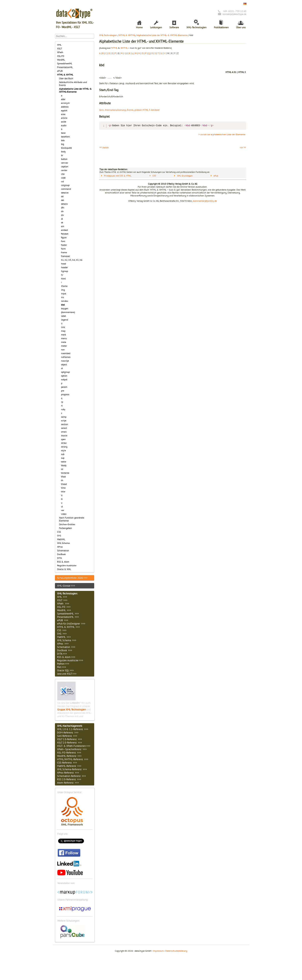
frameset (65, 256)
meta (63, 342)
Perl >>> (61, 667)
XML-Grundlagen (185, 175)
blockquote (66, 147)
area (63, 114)
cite (63, 173)
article (64, 117)
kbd (63, 304)
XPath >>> (63, 603)
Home (139, 27)
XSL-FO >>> (64, 607)
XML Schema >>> (66, 640)
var (62, 510)
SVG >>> (62, 633)
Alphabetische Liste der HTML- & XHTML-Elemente (75, 90)
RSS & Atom (63, 561)
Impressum (158, 950)
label (63, 315)
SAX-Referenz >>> (67, 736)
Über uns (240, 27)
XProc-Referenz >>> (68, 772)
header (64, 267)
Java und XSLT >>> (67, 673)
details (64, 203)
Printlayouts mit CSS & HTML (117, 175)
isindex (64, 300)
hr (62, 274)
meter (64, 345)
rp (62, 401)
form (63, 248)
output (64, 379)
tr (62, 495)
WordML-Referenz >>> (69, 756)
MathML (61, 539)
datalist (64, 192)
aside (63, 121)
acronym (65, 102)
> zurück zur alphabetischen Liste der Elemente (222, 134)
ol (62, 368)
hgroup (64, 271)
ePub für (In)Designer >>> (71, 623)
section (64, 424)
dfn (62, 207)
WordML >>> (64, 610)
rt (62, 405)
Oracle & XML (64, 569)
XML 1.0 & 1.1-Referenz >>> (72, 729)
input (63, 293)
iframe (64, 286)
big (62, 144)
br (62, 155)
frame (64, 252)
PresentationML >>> (68, 617)
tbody (64, 465)
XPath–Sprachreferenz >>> (72, 749)
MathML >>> (64, 637)
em (62, 226)
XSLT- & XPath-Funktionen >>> (73, 746)
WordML (61, 59)
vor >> (243, 147)
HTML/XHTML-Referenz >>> (72, 759)
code (63, 177)
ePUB (60, 70)
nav (63, 349)
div (62, 215)
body (63, 151)
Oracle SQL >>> (65, 670)
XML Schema (63, 543)
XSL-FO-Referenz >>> (69, 752)
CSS (59, 531)
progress (65, 394)
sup (62, 457)
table (63, 461)
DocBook (61, 554)
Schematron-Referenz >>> (71, 776)
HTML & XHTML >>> (68, 627)
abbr (63, 99)
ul (62, 506)
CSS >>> (62, 630)
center (64, 170)
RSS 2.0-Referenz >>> (69, 779)
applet (64, 110)
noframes (65, 357)
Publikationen (221, 27)
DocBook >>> (64, 650)
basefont (65, 136)
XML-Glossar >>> (66, 585)
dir (62, 211)
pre (62, 390)
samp (63, 416)
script (63, 420)
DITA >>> (62, 653)
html (63, 278)
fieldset (64, 233)
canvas (64, 162)
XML (59, 44)
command (66, 188)
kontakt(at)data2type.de (234, 14)
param (64, 386)
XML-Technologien (196, 27)
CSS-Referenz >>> (67, 762)
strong (64, 446)
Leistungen (156, 27)
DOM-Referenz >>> (67, 732)
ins (62, 297)
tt (62, 498)
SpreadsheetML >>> (68, 613)
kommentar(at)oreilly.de (205, 200)
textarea (65, 472)
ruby (63, 409)
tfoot (63, 476)
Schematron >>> (66, 647)
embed (64, 229)
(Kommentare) (68, 312)
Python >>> (63, 663)
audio (63, 125)
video (63, 513)
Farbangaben (65, 528)
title (63, 491)
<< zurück (104, 147)
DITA (59, 557)
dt (62, 222)
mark (63, 334)
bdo (63, 140)
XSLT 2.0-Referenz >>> (69, 742)
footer (64, 244)
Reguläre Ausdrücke (66, 565)
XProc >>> (63, 643)
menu (64, 338)
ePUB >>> (62, 620)
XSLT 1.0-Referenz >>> (69, 739)
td (62, 469)
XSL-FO (60, 55)
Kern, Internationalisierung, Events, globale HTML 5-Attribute (129, 109)
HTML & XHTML (65, 74)
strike (64, 442)
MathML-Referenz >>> (69, 766)
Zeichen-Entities (67, 524)
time (63, 487)
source (64, 435)
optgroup (65, 371)
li (61, 323)
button (64, 159)
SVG (59, 535)
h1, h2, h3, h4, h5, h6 (71, 259)
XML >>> (62, 597)
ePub (215, 175)
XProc (60, 546)
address (64, 106)
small (64, 431)
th (62, 480)
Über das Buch (66, 78)
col (62, 181)
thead (64, 484)
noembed (65, 353)
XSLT (59, 48)
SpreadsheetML (64, 63)
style (63, 450)
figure (64, 237)
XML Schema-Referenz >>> (72, 769)
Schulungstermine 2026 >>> (72, 577)
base (63, 132)
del (62, 200)
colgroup (65, 185)
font (63, 241)
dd (62, 196)
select (64, 427)
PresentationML (65, 67)
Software (174, 27)
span (63, 439)
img (63, 289)
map (63, 330)
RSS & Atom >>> (66, 657)
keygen (64, 308)
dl (62, 218)
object (64, 364)
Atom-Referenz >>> (68, 782)
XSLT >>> (62, 600)
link (63, 327)
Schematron (63, 550)
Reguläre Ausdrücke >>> (70, 660)
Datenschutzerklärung (176, 950)
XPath (60, 52)
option (64, 375)
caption (64, 166)
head (63, 263)
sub (62, 454)
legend (64, 319)
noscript (65, 360)
